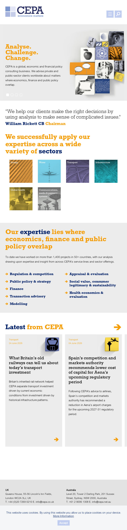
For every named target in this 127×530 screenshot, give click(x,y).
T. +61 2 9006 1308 (77, 501)
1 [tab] (7, 95)
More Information (63, 516)
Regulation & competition (31, 274)
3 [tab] (16, 95)
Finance (16, 289)
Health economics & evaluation (86, 294)
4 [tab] (21, 95)
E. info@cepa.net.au (100, 501)
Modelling (18, 304)
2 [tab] (12, 95)
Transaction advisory (28, 296)
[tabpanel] (63, 62)
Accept (63, 523)
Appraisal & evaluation (88, 274)
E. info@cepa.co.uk (43, 501)
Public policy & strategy (30, 281)
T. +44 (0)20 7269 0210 (18, 501)
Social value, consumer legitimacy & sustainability (92, 283)
